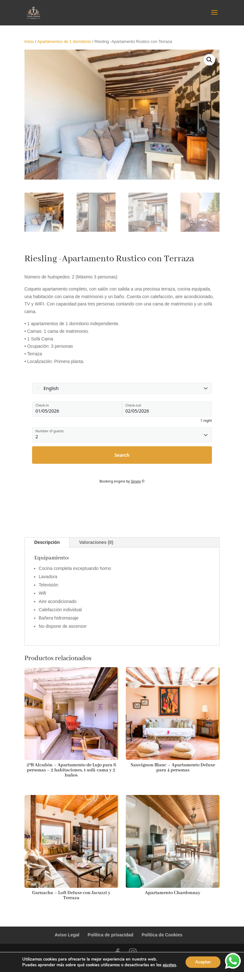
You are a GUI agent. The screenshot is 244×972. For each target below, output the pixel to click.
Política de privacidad (110, 934)
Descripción (47, 542)
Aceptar (203, 962)
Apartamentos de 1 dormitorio (64, 41)
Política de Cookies (162, 934)
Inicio (29, 41)
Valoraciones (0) (96, 542)
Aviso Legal (67, 934)
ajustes (169, 965)
